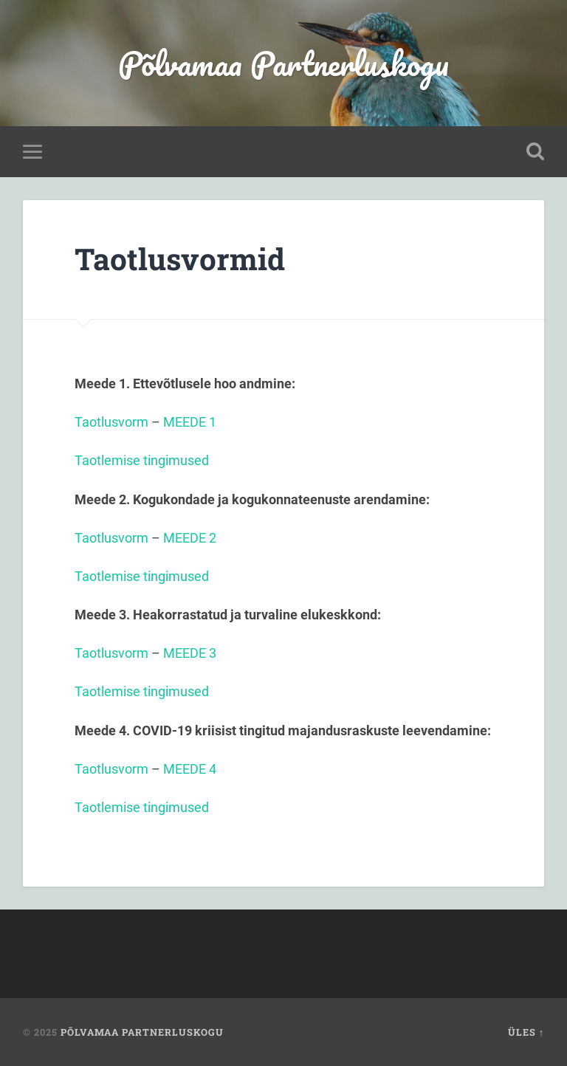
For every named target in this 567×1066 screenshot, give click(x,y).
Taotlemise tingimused (142, 460)
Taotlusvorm (111, 422)
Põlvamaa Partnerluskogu (283, 63)
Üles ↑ (526, 1032)
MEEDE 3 (189, 653)
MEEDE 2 (191, 538)
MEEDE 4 (189, 769)
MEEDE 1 (189, 422)
